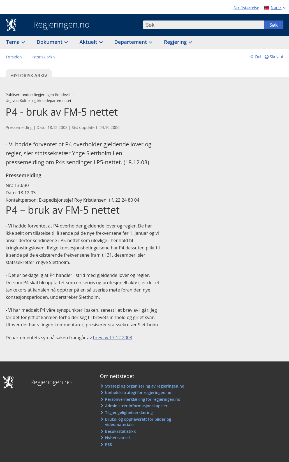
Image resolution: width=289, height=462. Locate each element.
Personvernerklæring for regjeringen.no (142, 399)
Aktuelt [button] (89, 41)
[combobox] (203, 25)
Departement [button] (131, 41)
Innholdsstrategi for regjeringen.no (138, 392)
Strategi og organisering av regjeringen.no (144, 386)
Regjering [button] (176, 41)
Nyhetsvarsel (117, 437)
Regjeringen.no (57, 25)
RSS (108, 444)
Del (257, 56)
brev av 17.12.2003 (112, 337)
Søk (273, 24)
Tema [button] (13, 41)
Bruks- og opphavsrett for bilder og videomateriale (138, 422)
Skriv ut (277, 56)
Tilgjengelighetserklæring (129, 412)
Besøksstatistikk (120, 431)
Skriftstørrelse (246, 7)
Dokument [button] (50, 41)
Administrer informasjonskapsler (136, 405)
